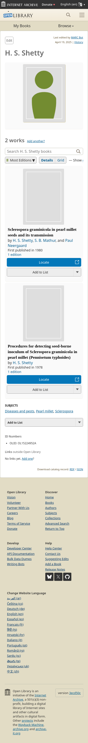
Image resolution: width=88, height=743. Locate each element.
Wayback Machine (31, 725)
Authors (51, 508)
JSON (80, 469)
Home (49, 497)
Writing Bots (15, 564)
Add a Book (53, 564)
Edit (9, 40)
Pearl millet (44, 411)
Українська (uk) (18, 666)
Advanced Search (57, 523)
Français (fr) (15, 624)
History (78, 42)
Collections (53, 518)
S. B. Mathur (45, 240)
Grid (60, 160)
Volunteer (14, 502)
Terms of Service (18, 523)
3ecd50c (75, 693)
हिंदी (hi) (12, 629)
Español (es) (15, 619)
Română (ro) (15, 650)
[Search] (40, 151)
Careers (12, 513)
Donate (48, 4)
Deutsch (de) (16, 609)
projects (27, 720)
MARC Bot (77, 37)
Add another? (36, 141)
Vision (11, 497)
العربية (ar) (14, 598)
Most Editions (19, 160)
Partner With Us (18, 508)
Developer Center (19, 548)
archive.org (20, 729)
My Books (22, 25)
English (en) (15, 614)
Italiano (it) (14, 640)
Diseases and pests (19, 411)
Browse (59, 25)
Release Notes (55, 569)
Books (49, 502)
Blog (10, 518)
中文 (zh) (13, 671)
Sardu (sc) (14, 655)
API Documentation (20, 554)
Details (47, 160)
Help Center (53, 548)
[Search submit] (68, 15)
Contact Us (53, 554)
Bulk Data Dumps (19, 559)
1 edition (14, 254)
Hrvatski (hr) (15, 635)
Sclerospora (64, 411)
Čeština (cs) (15, 603)
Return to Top (55, 528)
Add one (27, 459)
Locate (44, 262)
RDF (72, 469)
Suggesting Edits (57, 559)
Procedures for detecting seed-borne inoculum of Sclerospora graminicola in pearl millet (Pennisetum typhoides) (42, 352)
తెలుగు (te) (13, 661)
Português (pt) (17, 645)
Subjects (51, 513)
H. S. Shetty (23, 240)
